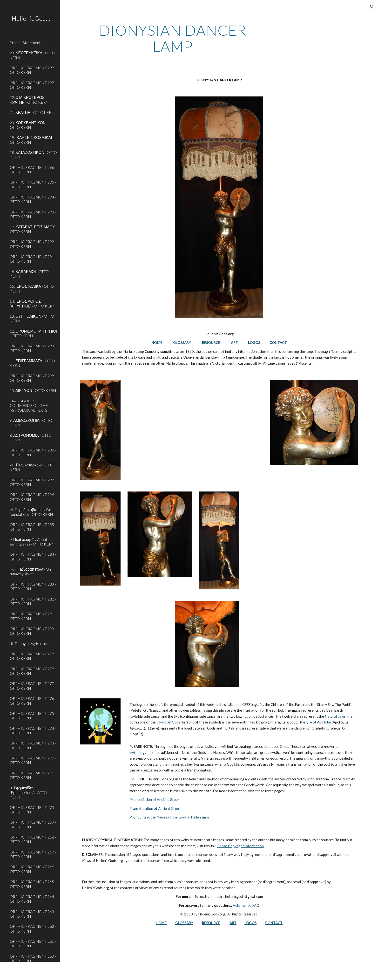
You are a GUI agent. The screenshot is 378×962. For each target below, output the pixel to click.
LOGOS (254, 343)
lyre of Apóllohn (318, 722)
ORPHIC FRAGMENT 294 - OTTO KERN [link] (33, 199)
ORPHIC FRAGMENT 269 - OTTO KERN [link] (33, 824)
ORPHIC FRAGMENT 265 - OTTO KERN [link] (33, 883)
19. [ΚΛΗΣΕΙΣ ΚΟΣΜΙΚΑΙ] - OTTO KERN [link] (32, 139)
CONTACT (278, 343)
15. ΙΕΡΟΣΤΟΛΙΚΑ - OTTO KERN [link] (32, 288)
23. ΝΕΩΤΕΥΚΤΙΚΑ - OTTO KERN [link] (32, 55)
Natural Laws (335, 716)
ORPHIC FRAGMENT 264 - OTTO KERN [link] (33, 898)
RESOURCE (211, 343)
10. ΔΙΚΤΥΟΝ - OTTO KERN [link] (33, 390)
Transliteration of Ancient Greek (155, 808)
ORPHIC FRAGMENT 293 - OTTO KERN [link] (33, 214)
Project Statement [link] (25, 42)
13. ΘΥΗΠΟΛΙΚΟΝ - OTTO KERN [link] (32, 318)
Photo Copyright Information (240, 846)
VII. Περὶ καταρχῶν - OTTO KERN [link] (32, 467)
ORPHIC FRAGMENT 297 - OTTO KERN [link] (33, 84)
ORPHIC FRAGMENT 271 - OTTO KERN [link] (33, 775)
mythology (137, 752)
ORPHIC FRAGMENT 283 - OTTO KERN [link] (33, 586)
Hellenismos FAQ (246, 905)
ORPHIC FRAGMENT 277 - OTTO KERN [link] (33, 685)
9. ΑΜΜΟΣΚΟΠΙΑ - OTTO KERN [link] (31, 422)
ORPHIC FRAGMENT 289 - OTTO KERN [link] (33, 377)
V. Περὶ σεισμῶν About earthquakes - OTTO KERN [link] (32, 541)
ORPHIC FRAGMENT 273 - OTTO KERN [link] (33, 745)
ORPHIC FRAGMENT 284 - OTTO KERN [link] (33, 556)
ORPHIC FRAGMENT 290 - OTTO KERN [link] (33, 348)
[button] (372, 7)
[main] (173, 38)
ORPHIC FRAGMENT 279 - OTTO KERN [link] (33, 656)
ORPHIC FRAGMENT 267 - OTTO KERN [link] (33, 854)
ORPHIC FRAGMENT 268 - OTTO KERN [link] (33, 839)
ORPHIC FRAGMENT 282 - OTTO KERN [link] (33, 601)
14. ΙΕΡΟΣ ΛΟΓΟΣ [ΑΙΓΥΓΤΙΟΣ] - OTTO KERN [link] (32, 303)
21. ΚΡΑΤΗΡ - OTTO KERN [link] (32, 112)
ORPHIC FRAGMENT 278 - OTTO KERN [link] (33, 670)
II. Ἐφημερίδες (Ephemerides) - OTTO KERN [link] (28, 792)
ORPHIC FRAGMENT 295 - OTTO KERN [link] (33, 184)
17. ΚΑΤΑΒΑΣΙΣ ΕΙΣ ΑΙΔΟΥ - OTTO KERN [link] (33, 229)
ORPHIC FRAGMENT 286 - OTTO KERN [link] (33, 496)
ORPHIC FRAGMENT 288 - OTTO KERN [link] (33, 452)
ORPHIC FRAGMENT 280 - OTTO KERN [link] (33, 630)
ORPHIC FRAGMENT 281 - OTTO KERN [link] (33, 616)
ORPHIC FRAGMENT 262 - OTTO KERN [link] (33, 928)
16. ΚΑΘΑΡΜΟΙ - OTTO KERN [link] (29, 273)
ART (234, 343)
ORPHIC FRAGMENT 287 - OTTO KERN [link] (33, 482)
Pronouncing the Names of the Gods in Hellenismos (169, 817)
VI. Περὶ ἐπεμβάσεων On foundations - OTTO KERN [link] (31, 511)
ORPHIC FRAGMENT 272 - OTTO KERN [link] (33, 760)
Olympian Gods (168, 722)
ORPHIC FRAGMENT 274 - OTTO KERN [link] (33, 730)
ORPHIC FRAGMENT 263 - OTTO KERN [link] (33, 913)
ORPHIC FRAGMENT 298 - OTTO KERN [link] (33, 70)
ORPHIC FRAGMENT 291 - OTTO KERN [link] (33, 258)
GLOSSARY (182, 343)
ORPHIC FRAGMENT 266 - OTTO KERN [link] (33, 868)
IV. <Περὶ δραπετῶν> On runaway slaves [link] (30, 571)
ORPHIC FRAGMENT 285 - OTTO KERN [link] (33, 526)
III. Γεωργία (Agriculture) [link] (30, 643)
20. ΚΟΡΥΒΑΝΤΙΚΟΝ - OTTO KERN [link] (28, 125)
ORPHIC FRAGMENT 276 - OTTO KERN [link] (33, 700)
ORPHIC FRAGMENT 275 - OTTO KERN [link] (33, 715)
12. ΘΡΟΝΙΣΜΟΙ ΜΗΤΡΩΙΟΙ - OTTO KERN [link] (33, 333)
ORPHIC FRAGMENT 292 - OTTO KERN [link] (33, 243)
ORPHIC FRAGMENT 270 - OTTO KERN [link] (33, 809)
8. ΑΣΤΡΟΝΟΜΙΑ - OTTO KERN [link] (31, 437)
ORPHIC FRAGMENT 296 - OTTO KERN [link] (33, 169)
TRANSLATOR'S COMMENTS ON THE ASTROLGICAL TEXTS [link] (29, 405)
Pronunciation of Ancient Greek (154, 800)
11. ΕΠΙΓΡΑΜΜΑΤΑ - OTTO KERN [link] (32, 363)
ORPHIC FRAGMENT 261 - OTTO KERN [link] (33, 943)
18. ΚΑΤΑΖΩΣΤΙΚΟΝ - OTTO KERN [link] (33, 154)
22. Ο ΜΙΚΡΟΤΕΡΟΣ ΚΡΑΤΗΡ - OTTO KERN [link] (29, 99)
